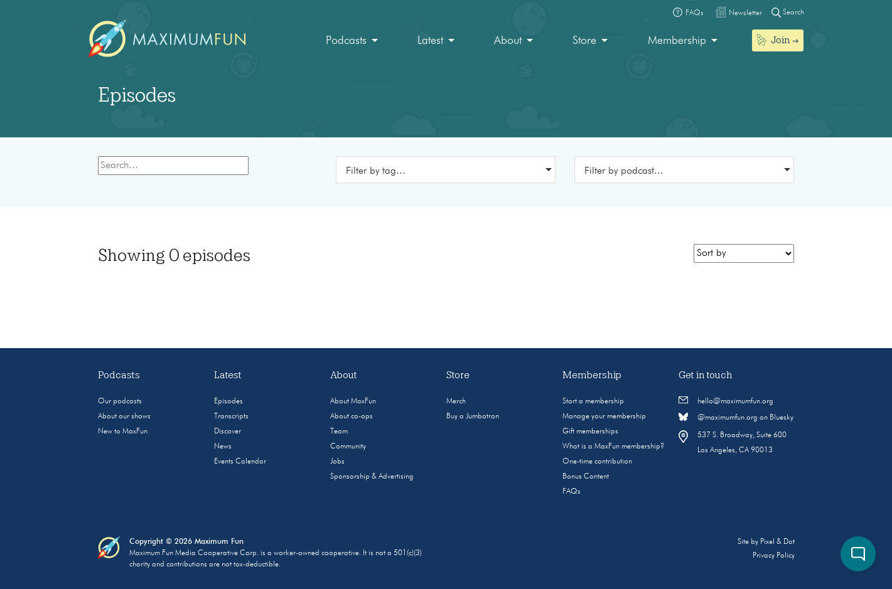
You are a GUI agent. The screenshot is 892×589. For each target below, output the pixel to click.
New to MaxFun (123, 431)
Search (787, 12)
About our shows (124, 416)
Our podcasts (120, 401)
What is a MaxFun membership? (613, 446)
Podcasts (346, 40)
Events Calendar (240, 461)
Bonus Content (585, 476)
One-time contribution (597, 461)
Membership (677, 40)
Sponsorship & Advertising (372, 476)
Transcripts (231, 416)
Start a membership (593, 401)
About (508, 40)
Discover (227, 431)
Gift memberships (590, 431)
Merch (456, 401)
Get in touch (706, 375)
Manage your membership (604, 416)
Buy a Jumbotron (472, 416)
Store (584, 40)
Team (339, 431)
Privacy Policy (774, 556)
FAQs (571, 492)
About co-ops (351, 416)
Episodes (228, 401)
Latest (430, 40)
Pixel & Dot (777, 542)
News (223, 446)
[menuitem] (352, 41)
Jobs (337, 461)
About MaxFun (353, 401)
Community (348, 446)
